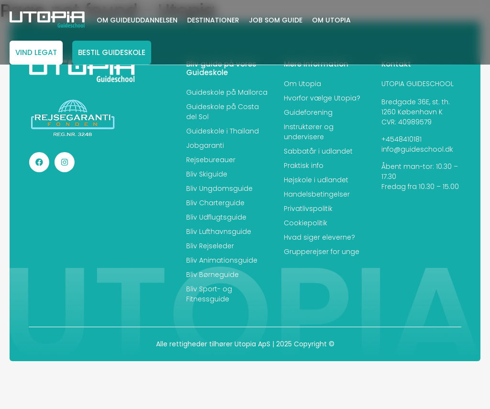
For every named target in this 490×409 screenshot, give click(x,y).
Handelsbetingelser (317, 194)
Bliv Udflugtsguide (216, 217)
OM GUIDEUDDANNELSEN (137, 20)
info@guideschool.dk (417, 149)
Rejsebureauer (210, 160)
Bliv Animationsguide (221, 260)
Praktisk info (303, 165)
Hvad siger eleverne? (319, 237)
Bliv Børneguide (212, 274)
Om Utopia (302, 83)
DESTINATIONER (213, 20)
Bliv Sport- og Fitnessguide (209, 294)
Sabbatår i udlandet (318, 151)
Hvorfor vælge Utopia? (322, 98)
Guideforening (308, 112)
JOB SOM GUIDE (275, 20)
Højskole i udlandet (316, 180)
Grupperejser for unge (321, 251)
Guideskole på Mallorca (226, 92)
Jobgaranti (205, 145)
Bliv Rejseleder (210, 246)
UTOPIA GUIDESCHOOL (417, 83)
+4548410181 (401, 139)
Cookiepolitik (305, 223)
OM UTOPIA (331, 20)
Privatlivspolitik (308, 208)
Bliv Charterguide (215, 203)
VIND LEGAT (36, 52)
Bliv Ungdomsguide (219, 188)
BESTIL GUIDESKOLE (111, 52)
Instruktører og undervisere (309, 132)
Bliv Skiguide (206, 174)
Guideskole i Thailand (222, 131)
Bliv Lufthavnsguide (218, 231)
